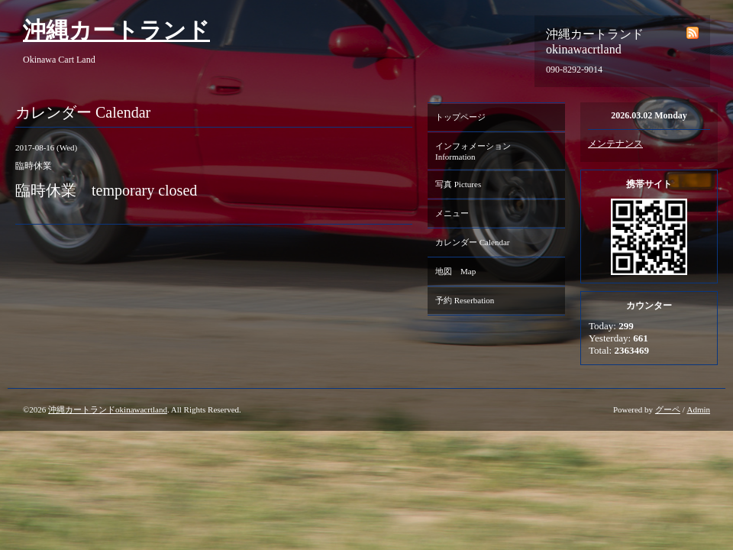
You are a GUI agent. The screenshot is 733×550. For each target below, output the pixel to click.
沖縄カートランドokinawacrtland (107, 409)
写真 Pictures (458, 184)
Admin (698, 409)
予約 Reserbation (464, 300)
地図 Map (455, 271)
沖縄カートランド (116, 30)
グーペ (667, 409)
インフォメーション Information (477, 151)
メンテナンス (615, 143)
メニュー (452, 213)
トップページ (460, 116)
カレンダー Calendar (472, 242)
